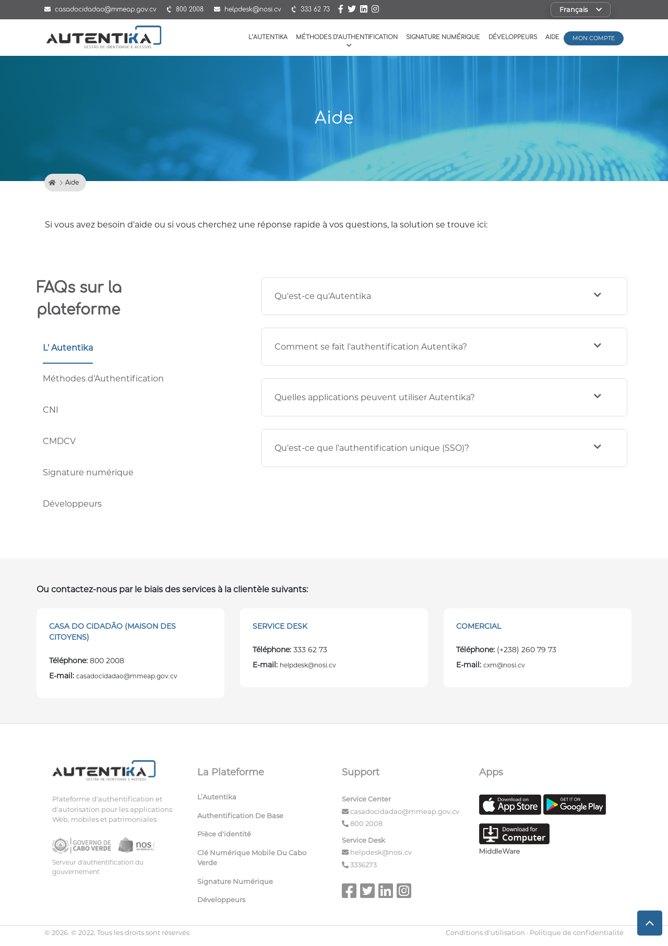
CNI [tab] (50, 410)
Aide (552, 37)
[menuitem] (262, 799)
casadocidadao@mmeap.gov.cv (404, 811)
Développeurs (512, 37)
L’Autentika (268, 37)
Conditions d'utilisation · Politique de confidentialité (535, 932)
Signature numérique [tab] (88, 472)
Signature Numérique (443, 37)
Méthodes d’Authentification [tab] (103, 379)
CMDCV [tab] (59, 441)
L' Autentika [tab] (68, 348)
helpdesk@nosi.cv (381, 852)
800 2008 (366, 823)
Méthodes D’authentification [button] (347, 41)
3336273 (363, 864)
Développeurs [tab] (72, 504)
